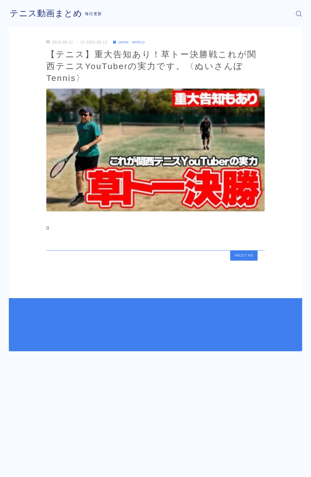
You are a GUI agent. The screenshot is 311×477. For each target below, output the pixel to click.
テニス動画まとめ (47, 14)
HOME (15, 452)
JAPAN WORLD (131, 42)
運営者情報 (18, 470)
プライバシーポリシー (58, 470)
